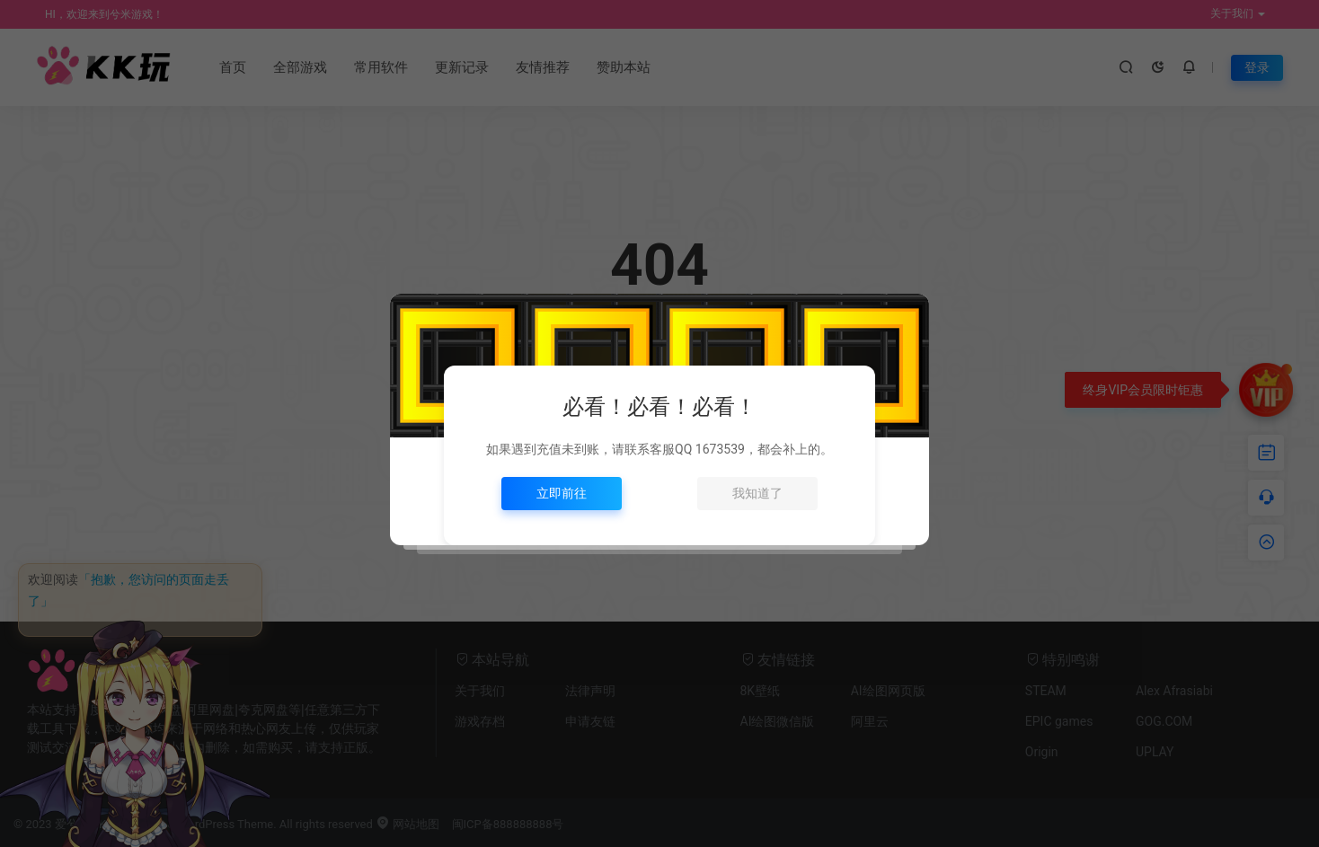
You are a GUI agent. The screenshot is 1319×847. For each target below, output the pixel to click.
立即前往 (561, 493)
